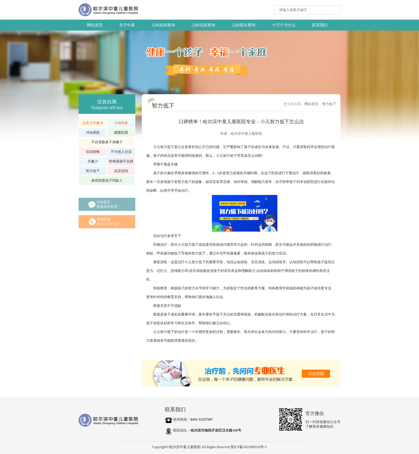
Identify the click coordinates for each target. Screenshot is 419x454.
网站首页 (95, 25)
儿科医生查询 (243, 25)
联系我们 (320, 25)
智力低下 (329, 104)
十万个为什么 (283, 25)
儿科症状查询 (203, 25)
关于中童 (127, 25)
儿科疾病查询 (163, 25)
